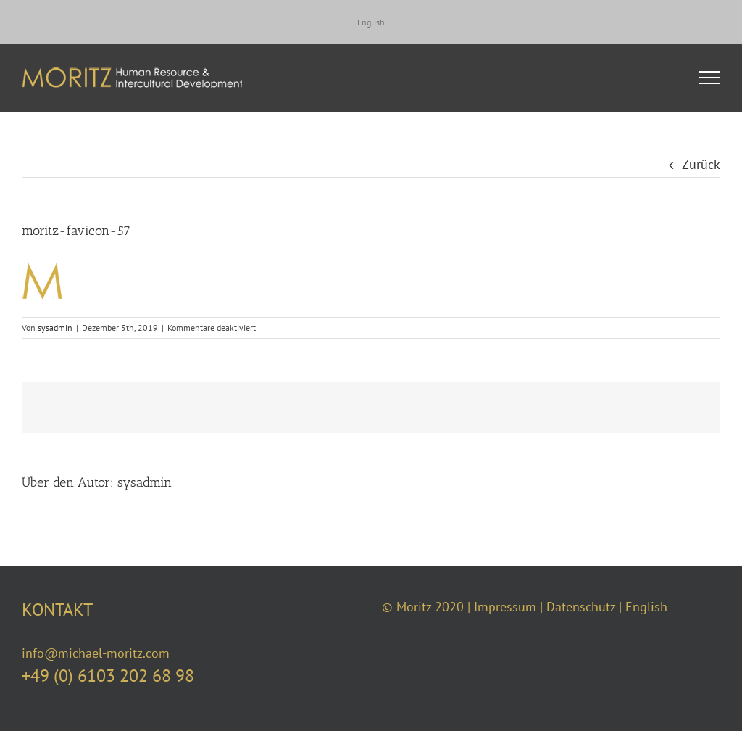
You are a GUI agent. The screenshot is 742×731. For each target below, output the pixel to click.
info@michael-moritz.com (96, 653)
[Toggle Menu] (710, 77)
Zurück (701, 164)
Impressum (505, 606)
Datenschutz (580, 606)
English (646, 606)
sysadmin (55, 327)
